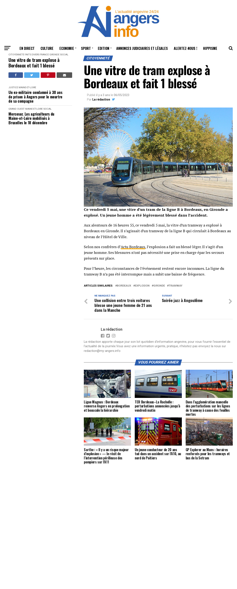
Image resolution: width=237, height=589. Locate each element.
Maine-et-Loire (27, 87)
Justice (13, 87)
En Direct (27, 48)
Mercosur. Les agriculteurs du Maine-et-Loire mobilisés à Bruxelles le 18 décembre (31, 118)
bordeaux (124, 285)
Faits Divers (32, 54)
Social (64, 54)
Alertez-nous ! (185, 48)
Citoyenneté (16, 54)
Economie (66, 48)
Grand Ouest (16, 109)
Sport (86, 48)
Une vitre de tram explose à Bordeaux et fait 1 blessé (33, 62)
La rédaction (101, 99)
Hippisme (210, 48)
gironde (159, 285)
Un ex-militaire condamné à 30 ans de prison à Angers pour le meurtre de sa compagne (35, 96)
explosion (142, 285)
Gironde (54, 54)
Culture (47, 48)
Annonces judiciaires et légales (142, 48)
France (44, 54)
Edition (103, 48)
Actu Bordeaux (132, 246)
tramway (175, 285)
